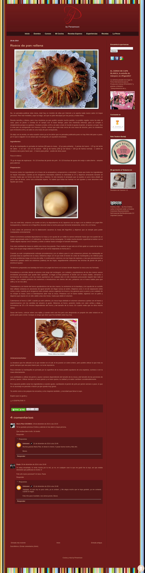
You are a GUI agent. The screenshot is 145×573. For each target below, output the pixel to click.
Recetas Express (75, 34)
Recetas (105, 34)
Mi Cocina (59, 34)
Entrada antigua (96, 543)
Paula (18, 464)
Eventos (37, 34)
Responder (20, 434)
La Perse (116, 34)
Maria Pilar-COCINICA (24, 424)
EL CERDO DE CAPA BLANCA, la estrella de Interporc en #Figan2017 (120, 73)
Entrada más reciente (18, 543)
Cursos (48, 34)
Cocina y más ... (115, 207)
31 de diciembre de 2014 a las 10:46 (45, 443)
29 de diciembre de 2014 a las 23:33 (45, 424)
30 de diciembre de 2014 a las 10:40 (33, 464)
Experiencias (91, 34)
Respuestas (23, 439)
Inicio (27, 34)
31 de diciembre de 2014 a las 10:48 (45, 486)
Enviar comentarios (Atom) (29, 546)
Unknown (26, 443)
